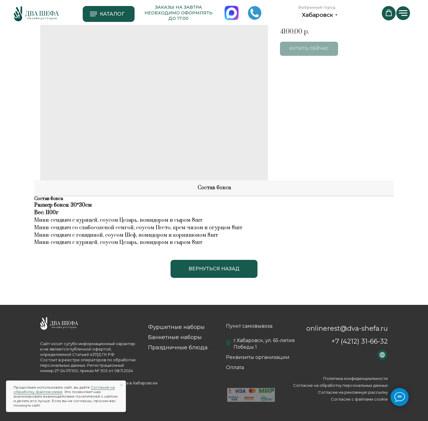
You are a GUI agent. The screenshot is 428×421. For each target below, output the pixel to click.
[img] (36, 13)
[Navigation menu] (403, 13)
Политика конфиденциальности (355, 378)
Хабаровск (317, 14)
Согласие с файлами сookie (359, 399)
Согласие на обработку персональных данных (340, 385)
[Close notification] (121, 385)
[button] (388, 13)
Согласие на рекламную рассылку (353, 392)
